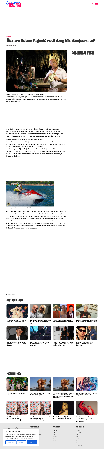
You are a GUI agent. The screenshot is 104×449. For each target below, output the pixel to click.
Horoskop (79, 445)
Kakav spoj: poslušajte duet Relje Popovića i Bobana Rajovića (39, 344)
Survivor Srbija (34, 437)
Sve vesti (78, 432)
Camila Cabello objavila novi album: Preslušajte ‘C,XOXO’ (62, 417)
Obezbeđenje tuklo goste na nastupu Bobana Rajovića (16, 321)
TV (76, 441)
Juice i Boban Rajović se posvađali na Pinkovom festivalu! (84, 344)
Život (77, 443)
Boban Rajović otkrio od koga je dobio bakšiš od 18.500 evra (86, 321)
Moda (77, 439)
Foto (54, 434)
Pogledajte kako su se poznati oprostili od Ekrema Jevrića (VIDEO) (16, 344)
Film (54, 432)
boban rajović (11, 294)
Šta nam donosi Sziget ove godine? (15, 394)
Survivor (32, 430)
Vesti (54, 441)
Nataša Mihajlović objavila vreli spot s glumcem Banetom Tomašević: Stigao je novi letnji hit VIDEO (63, 396)
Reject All (21, 442)
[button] (92, 4)
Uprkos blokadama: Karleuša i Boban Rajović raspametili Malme (40, 322)
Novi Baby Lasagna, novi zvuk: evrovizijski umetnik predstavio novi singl (16, 418)
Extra (77, 434)
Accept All (31, 442)
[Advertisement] (52, 22)
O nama (78, 430)
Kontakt (55, 430)
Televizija (55, 439)
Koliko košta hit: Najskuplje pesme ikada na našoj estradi (63, 321)
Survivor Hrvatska (35, 434)
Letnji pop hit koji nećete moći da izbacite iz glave (40, 394)
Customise (11, 442)
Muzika (55, 437)
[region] (21, 437)
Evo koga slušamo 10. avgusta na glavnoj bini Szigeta (86, 394)
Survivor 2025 (34, 432)
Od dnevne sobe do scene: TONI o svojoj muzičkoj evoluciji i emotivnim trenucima (85, 419)
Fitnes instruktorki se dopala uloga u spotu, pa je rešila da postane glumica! (63, 344)
